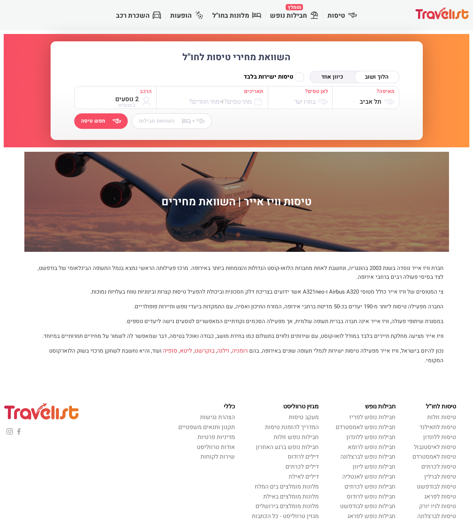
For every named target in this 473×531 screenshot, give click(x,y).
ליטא (186, 350)
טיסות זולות (441, 417)
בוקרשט (205, 350)
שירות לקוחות (217, 456)
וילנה (223, 350)
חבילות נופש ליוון (374, 466)
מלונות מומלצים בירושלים (287, 506)
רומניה (240, 350)
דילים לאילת (304, 476)
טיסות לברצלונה (436, 516)
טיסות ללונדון (439, 437)
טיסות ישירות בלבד (274, 77)
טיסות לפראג (440, 496)
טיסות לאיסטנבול (435, 447)
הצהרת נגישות (217, 417)
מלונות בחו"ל (236, 16)
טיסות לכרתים (438, 466)
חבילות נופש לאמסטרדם (365, 427)
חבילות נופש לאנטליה (368, 476)
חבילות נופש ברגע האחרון (287, 447)
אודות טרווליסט (216, 447)
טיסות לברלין (440, 476)
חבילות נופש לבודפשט (367, 506)
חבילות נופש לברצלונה (367, 456)
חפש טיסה (101, 121)
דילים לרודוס (303, 456)
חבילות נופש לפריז (372, 417)
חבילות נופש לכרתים (370, 486)
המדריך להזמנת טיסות (292, 427)
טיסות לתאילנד (437, 427)
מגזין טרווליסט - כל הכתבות (285, 516)
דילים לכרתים (302, 466)
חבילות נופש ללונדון (370, 437)
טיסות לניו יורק (437, 506)
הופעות (186, 16)
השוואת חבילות (172, 121)
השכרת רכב (138, 16)
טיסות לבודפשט (436, 486)
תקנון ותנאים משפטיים (206, 427)
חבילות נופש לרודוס (371, 496)
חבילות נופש (294, 12)
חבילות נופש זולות (296, 437)
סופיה (170, 350)
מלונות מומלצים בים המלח (287, 486)
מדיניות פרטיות (216, 437)
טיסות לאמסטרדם (434, 456)
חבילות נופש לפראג (371, 516)
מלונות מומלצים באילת (291, 496)
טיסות (342, 16)
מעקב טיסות (304, 417)
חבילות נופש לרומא (371, 447)
